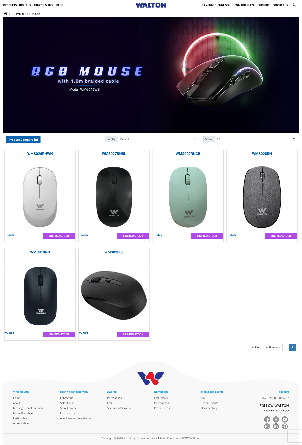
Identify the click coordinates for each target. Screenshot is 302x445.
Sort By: (111, 139)
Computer (20, 14)
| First (256, 347)
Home (16, 398)
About (16, 403)
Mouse (36, 14)
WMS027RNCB (188, 154)
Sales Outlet (67, 403)
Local (110, 403)
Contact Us (66, 398)
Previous (273, 347)
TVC (203, 398)
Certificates (20, 418)
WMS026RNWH (40, 154)
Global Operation (23, 413)
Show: (209, 139)
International (115, 398)
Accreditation (21, 423)
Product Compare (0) (23, 139)
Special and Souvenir (119, 408)
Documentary (209, 408)
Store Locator (68, 408)
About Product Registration (76, 418)
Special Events (209, 403)
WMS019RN (40, 252)
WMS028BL (114, 252)
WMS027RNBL (114, 154)
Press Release (162, 408)
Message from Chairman (28, 408)
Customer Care (69, 413)
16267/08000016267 (275, 398)
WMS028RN (262, 154)
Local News (161, 398)
